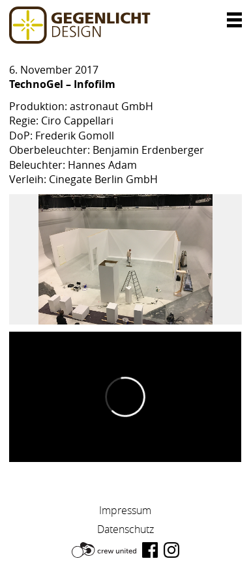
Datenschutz (125, 529)
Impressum (125, 510)
